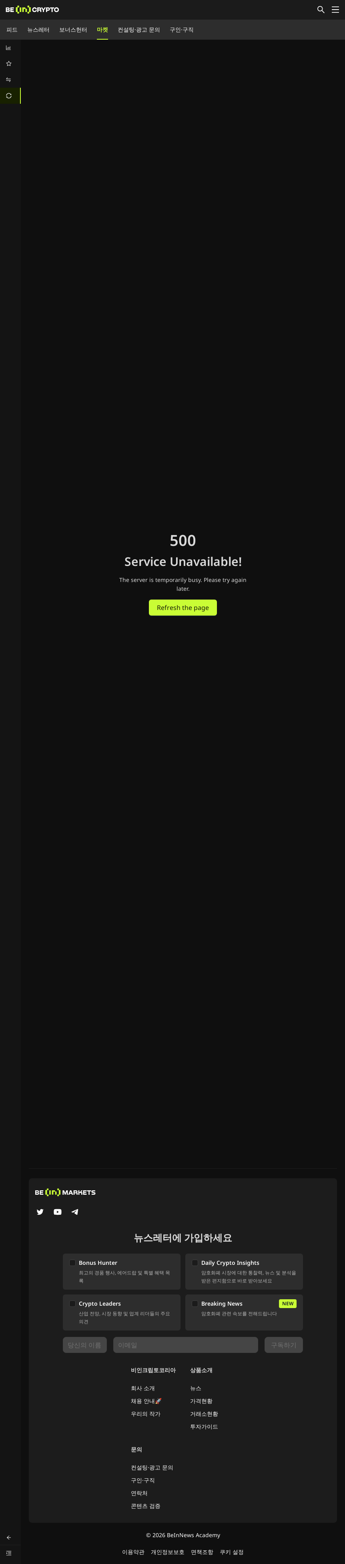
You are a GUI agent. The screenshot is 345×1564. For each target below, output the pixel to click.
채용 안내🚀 (146, 1401)
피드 (12, 29)
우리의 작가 (145, 1413)
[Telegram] (75, 1212)
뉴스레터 (38, 29)
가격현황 (201, 1401)
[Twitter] (40, 1212)
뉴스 (195, 1388)
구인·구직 (182, 29)
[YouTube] (57, 1212)
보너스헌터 (73, 29)
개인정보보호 (168, 1552)
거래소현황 (204, 1413)
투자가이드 (204, 1426)
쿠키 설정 (232, 1552)
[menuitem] (10, 48)
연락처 (139, 1493)
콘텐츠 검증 (145, 1506)
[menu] (10, 72)
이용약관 (133, 1552)
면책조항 (202, 1552)
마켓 (102, 29)
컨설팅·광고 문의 (139, 29)
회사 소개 (143, 1388)
